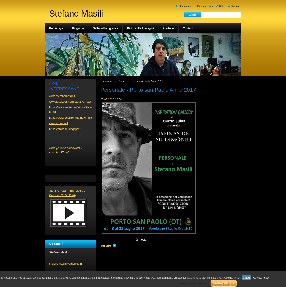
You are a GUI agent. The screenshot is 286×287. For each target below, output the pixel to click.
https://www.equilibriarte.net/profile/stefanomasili (79, 117)
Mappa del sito (205, 6)
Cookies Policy (261, 277)
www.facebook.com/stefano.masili (70, 101)
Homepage (107, 81)
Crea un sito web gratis (195, 283)
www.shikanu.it (58, 123)
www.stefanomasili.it (62, 96)
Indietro (106, 245)
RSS (221, 6)
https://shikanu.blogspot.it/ (65, 129)
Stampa (235, 6)
